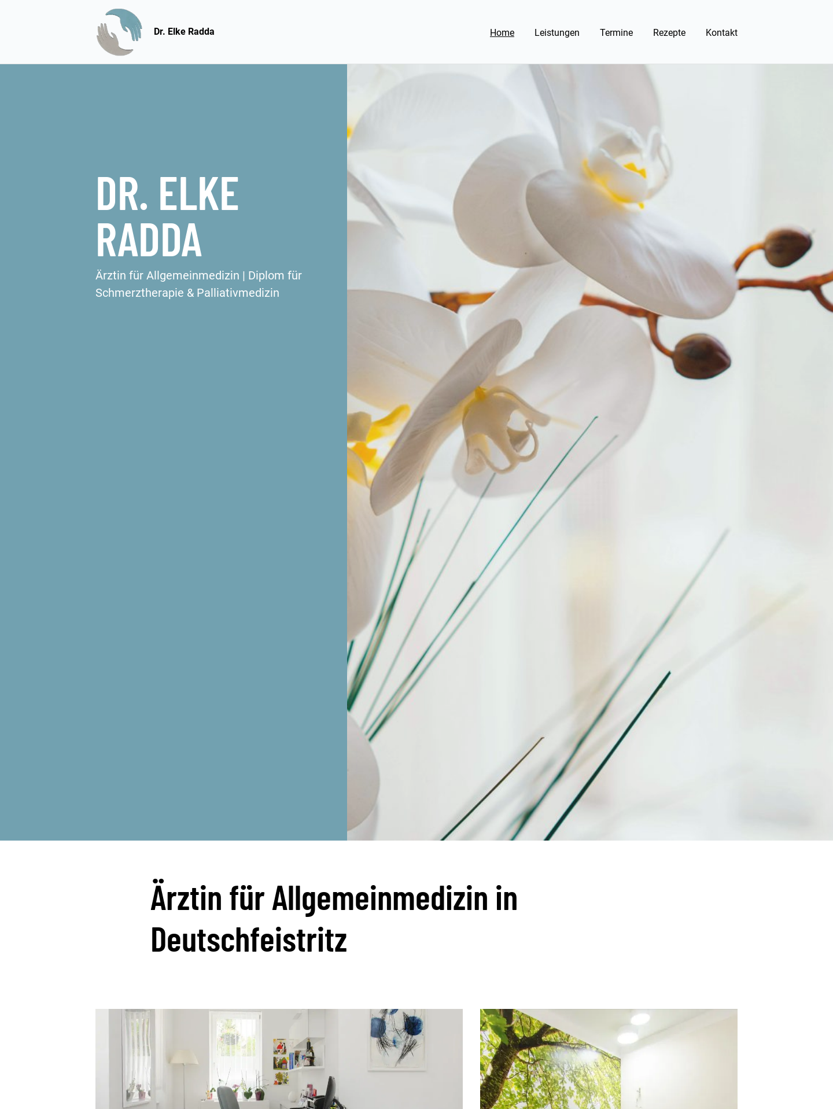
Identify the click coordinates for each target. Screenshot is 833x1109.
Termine (616, 32)
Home (502, 32)
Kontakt (722, 32)
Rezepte (669, 32)
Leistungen (557, 32)
